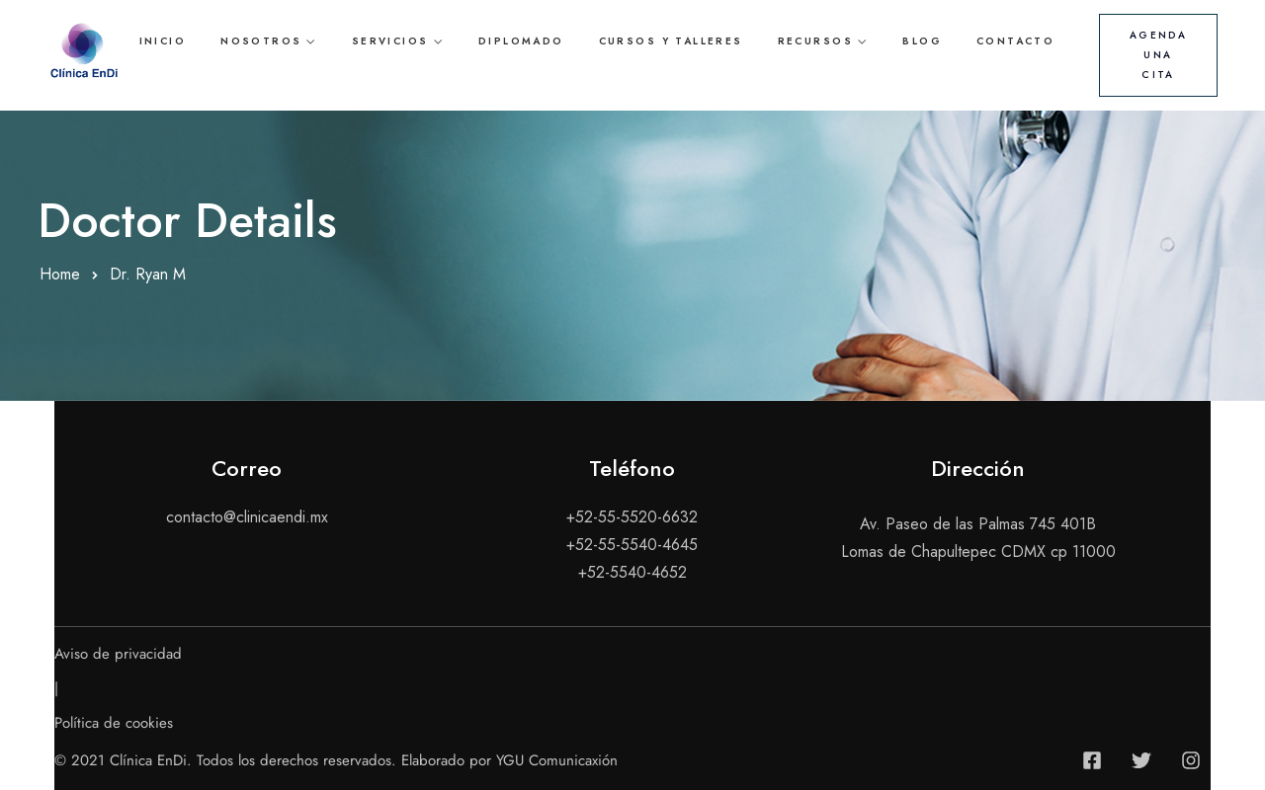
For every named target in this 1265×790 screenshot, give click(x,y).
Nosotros (260, 41)
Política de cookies (113, 723)
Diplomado (521, 41)
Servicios (390, 41)
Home (60, 274)
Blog (922, 41)
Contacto (1015, 41)
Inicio (162, 41)
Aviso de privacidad (118, 654)
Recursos (815, 41)
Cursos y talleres (671, 41)
